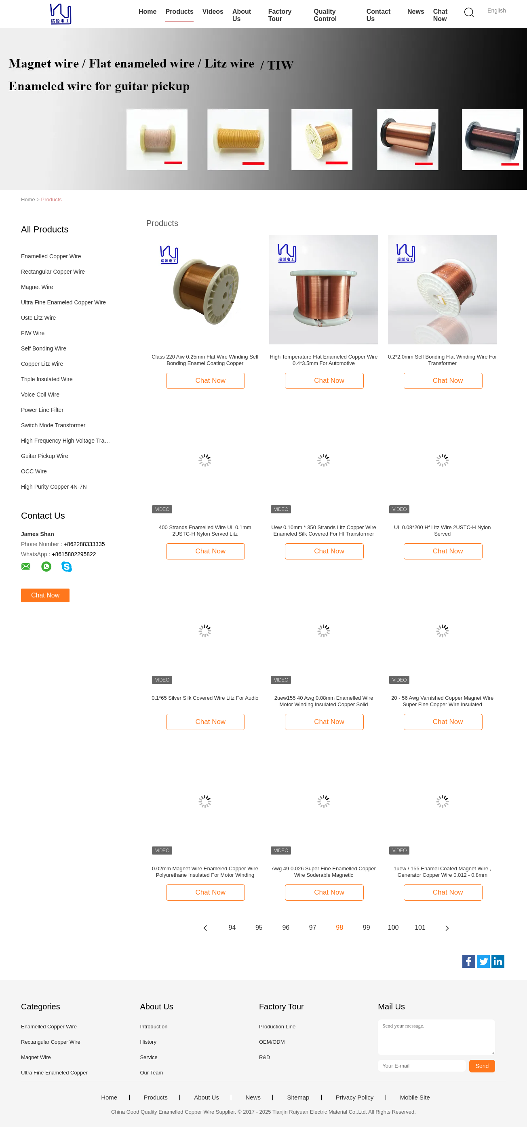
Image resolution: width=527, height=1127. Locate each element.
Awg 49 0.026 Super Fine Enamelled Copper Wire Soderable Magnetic (324, 871)
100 (393, 927)
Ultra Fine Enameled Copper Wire (63, 302)
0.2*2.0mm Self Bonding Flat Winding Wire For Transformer (442, 360)
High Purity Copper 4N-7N (54, 486)
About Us (241, 15)
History (148, 1042)
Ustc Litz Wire (38, 317)
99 (366, 927)
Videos (212, 11)
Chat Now (440, 15)
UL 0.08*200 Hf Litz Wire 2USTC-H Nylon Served (442, 530)
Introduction (153, 1027)
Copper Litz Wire (42, 364)
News (415, 11)
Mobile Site (415, 1097)
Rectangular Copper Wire (53, 271)
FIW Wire (32, 333)
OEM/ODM (272, 1042)
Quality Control (325, 15)
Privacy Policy (354, 1097)
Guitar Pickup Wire (44, 456)
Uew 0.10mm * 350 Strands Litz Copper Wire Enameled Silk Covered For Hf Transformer (323, 530)
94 (232, 927)
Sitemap (298, 1097)
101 (420, 927)
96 (285, 927)
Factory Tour (280, 15)
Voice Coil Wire (40, 394)
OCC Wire (34, 471)
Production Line (277, 1027)
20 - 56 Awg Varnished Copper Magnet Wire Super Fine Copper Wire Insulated (442, 701)
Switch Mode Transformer (53, 425)
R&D (264, 1057)
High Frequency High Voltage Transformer (67, 440)
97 (312, 927)
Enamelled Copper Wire (51, 256)
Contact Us (379, 15)
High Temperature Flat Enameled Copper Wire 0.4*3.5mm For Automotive (324, 360)
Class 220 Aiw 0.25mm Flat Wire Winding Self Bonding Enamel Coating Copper (205, 360)
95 (259, 927)
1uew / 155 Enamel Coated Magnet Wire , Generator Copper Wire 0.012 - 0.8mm (442, 871)
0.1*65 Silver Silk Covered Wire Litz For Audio (205, 698)
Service (148, 1057)
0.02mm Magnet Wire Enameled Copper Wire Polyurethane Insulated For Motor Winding (205, 871)
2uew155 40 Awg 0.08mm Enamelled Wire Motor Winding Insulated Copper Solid (323, 701)
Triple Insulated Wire (47, 379)
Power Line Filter (42, 410)
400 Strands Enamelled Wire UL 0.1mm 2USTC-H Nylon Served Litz (205, 530)
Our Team (151, 1073)
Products (179, 11)
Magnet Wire (37, 287)
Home (147, 11)
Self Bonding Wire (43, 348)
